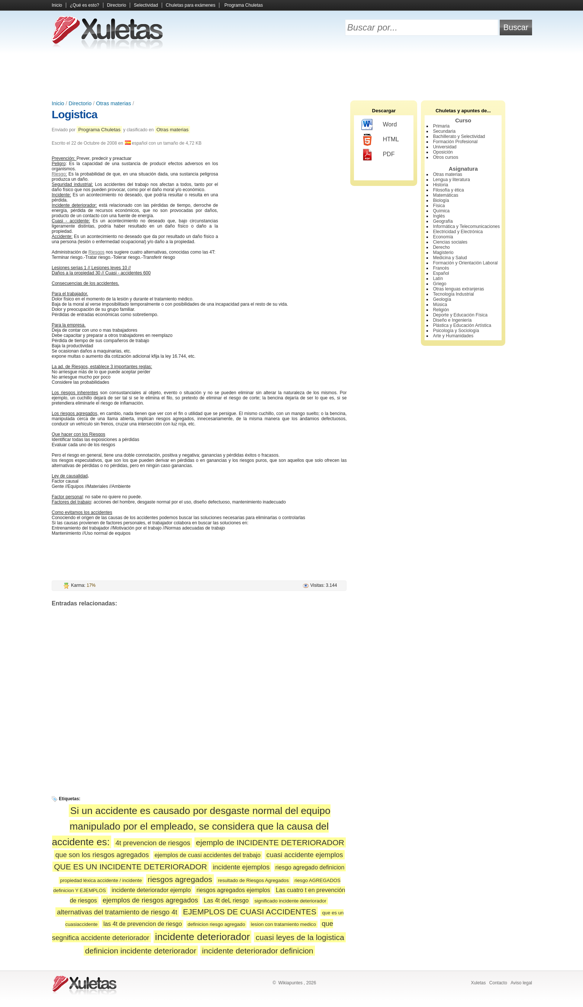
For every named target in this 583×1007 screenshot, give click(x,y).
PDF (377, 155)
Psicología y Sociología (456, 330)
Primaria (441, 126)
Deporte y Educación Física (460, 315)
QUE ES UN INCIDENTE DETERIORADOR (130, 866)
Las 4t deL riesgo (226, 900)
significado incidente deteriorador (290, 901)
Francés (441, 268)
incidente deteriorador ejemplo (151, 890)
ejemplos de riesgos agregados (150, 900)
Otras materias (113, 103)
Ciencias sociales (450, 242)
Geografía (442, 221)
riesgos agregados (180, 879)
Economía (443, 236)
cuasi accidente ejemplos (304, 855)
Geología (442, 299)
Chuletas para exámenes (190, 5)
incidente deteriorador (202, 936)
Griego (439, 283)
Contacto (498, 982)
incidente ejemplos (241, 867)
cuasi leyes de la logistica (299, 937)
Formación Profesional (455, 141)
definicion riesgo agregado (216, 924)
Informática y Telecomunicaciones (466, 226)
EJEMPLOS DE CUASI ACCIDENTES (249, 911)
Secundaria (444, 131)
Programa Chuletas (244, 5)
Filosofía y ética (448, 190)
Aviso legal (521, 982)
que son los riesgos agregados (102, 855)
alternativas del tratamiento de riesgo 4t (117, 912)
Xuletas (478, 982)
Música (440, 304)
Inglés (439, 216)
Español (441, 273)
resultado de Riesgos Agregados (253, 880)
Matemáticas (445, 195)
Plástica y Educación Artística (462, 325)
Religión (441, 309)
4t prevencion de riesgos (152, 843)
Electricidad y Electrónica (458, 231)
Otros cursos (445, 157)
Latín (438, 278)
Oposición (442, 152)
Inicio (57, 5)
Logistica (74, 114)
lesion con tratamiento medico (283, 924)
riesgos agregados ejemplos (233, 890)
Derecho (441, 247)
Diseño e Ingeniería (452, 320)
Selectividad (146, 5)
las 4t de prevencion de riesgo (142, 924)
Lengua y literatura (451, 179)
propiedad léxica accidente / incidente (101, 880)
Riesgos (96, 252)
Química (441, 210)
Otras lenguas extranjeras (458, 289)
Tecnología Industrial (453, 294)
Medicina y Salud (450, 257)
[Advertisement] (291, 74)
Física (439, 205)
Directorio (116, 5)
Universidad (444, 146)
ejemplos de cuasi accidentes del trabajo (208, 855)
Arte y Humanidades (453, 335)
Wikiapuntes (290, 982)
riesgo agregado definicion (310, 867)
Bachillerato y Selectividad (459, 136)
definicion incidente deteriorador (140, 950)
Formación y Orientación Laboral (465, 263)
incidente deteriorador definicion (257, 950)
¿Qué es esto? (84, 5)
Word (379, 125)
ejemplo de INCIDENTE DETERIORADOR (270, 842)
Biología (441, 200)
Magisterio (443, 252)
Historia (440, 184)
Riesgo (58, 174)
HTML (380, 140)
